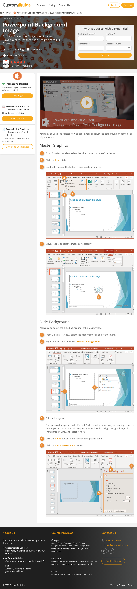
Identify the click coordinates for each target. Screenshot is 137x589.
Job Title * (110, 34)
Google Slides (83, 548)
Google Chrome (79, 543)
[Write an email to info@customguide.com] (117, 545)
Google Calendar (64, 543)
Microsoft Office (70, 561)
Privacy (131, 585)
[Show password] (129, 48)
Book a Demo (113, 561)
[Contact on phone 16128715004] (117, 540)
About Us (9, 533)
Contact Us (64, 5)
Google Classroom (58, 546)
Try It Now (17, 95)
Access (54, 561)
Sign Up (128, 5)
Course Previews (62, 533)
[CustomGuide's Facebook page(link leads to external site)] (111, 551)
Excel (60, 561)
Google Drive (84, 546)
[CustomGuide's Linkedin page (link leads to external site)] (104, 551)
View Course (17, 118)
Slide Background (55, 321)
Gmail (53, 543)
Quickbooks (81, 574)
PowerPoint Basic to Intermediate (31, 13)
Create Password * (114, 44)
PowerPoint (64, 564)
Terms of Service (118, 585)
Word (89, 564)
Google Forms (56, 548)
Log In (114, 5)
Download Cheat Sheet (17, 146)
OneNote (92, 561)
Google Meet (56, 551)
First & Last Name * (87, 34)
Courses (41, 5)
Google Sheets (70, 548)
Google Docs (73, 546)
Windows (81, 564)
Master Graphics (54, 145)
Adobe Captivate (58, 574)
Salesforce (70, 574)
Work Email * (84, 44)
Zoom (90, 574)
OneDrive (82, 561)
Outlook (54, 564)
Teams (73, 564)
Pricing (51, 5)
